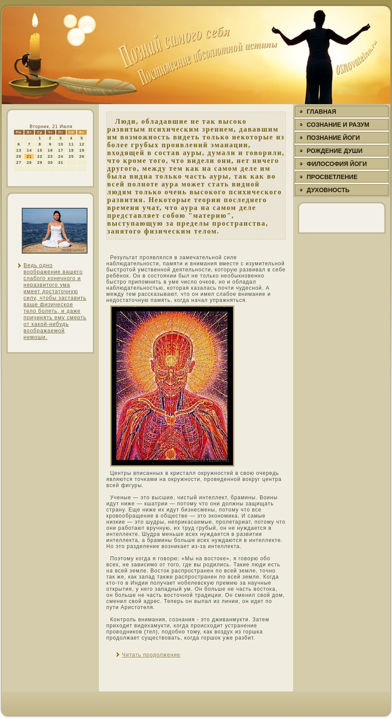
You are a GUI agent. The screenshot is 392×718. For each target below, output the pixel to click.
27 (18, 162)
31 (61, 162)
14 (29, 150)
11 (71, 144)
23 (50, 156)
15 (39, 150)
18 (71, 150)
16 (50, 150)
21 (29, 156)
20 (18, 156)
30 (50, 162)
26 (81, 156)
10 (61, 144)
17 (61, 150)
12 (81, 144)
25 (71, 156)
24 (61, 156)
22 (39, 156)
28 (29, 162)
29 (39, 162)
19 (81, 150)
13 (18, 150)
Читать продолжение (151, 655)
